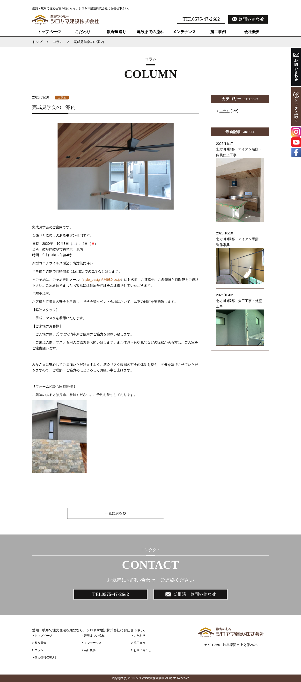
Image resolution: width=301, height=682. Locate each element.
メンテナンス (184, 32)
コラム (62, 97)
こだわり (82, 32)
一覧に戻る (115, 513)
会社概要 (252, 32)
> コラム (37, 650)
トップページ (48, 32)
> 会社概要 (88, 650)
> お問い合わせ (141, 650)
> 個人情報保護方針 (45, 657)
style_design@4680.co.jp (102, 279)
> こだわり (138, 635)
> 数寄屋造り (40, 643)
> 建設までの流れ (92, 635)
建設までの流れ (150, 32)
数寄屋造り (116, 32)
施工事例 (218, 32)
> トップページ (42, 635)
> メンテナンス (91, 643)
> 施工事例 (138, 643)
